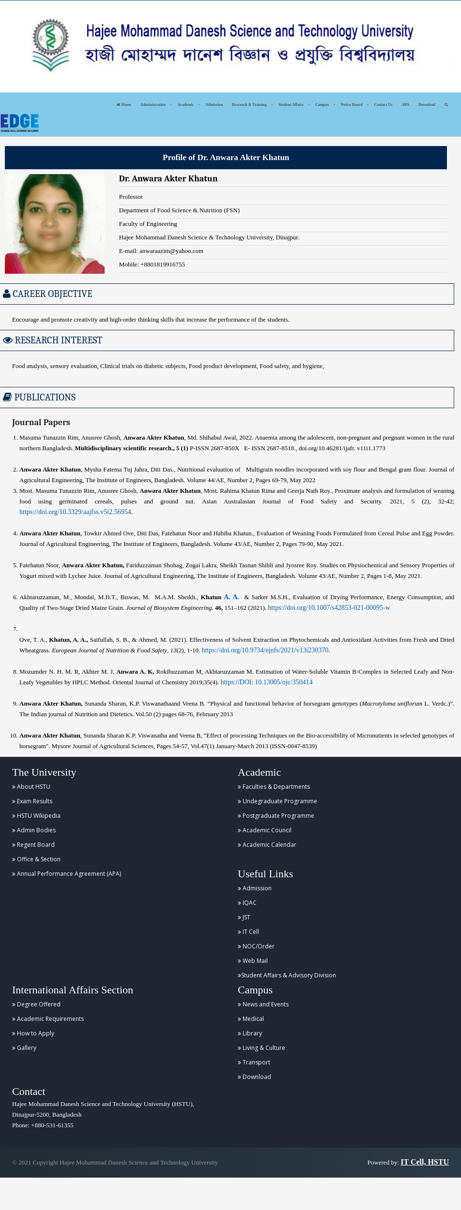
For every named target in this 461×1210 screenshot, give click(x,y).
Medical (251, 1019)
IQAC (247, 903)
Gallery (24, 1048)
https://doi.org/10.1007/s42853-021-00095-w (329, 607)
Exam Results (32, 801)
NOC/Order (256, 946)
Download (426, 105)
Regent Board (33, 845)
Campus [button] (322, 105)
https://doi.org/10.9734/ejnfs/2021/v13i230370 (264, 650)
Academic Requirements (48, 1019)
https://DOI (236, 682)
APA (405, 105)
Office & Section (36, 859)
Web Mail (253, 961)
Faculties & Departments (274, 786)
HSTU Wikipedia (36, 816)
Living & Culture (261, 1048)
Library (250, 1033)
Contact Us (383, 105)
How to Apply (33, 1033)
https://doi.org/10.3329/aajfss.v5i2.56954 (75, 512)
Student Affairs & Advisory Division (287, 975)
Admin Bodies (34, 830)
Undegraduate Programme (277, 801)
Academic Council (265, 830)
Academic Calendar (267, 845)
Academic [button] (185, 105)
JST (244, 917)
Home (124, 105)
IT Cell (248, 932)
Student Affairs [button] (291, 105)
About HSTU (31, 786)
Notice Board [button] (351, 105)
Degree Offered (36, 1004)
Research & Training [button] (249, 105)
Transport (254, 1062)
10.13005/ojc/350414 (283, 682)
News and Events (263, 1004)
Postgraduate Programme (276, 816)
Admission (214, 105)
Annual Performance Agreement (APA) (66, 874)
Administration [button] (153, 105)
